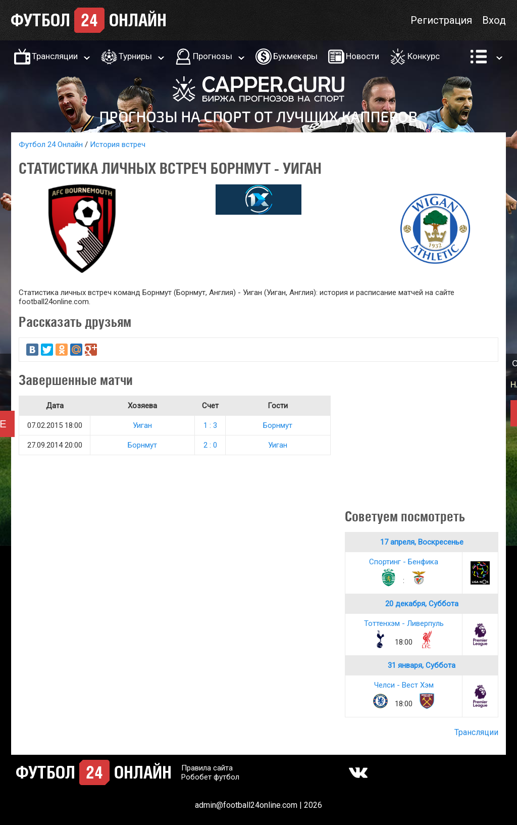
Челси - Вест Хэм (404, 685)
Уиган (142, 425)
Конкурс (423, 56)
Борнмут (277, 425)
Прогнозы (212, 56)
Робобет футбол (210, 777)
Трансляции (55, 56)
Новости (362, 56)
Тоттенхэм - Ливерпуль (404, 623)
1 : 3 (210, 425)
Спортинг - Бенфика (403, 561)
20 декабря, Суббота (421, 603)
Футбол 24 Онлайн (51, 144)
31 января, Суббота (421, 665)
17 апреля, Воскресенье (421, 542)
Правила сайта (207, 767)
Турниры (135, 56)
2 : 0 (210, 445)
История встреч (117, 144)
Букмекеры (295, 56)
